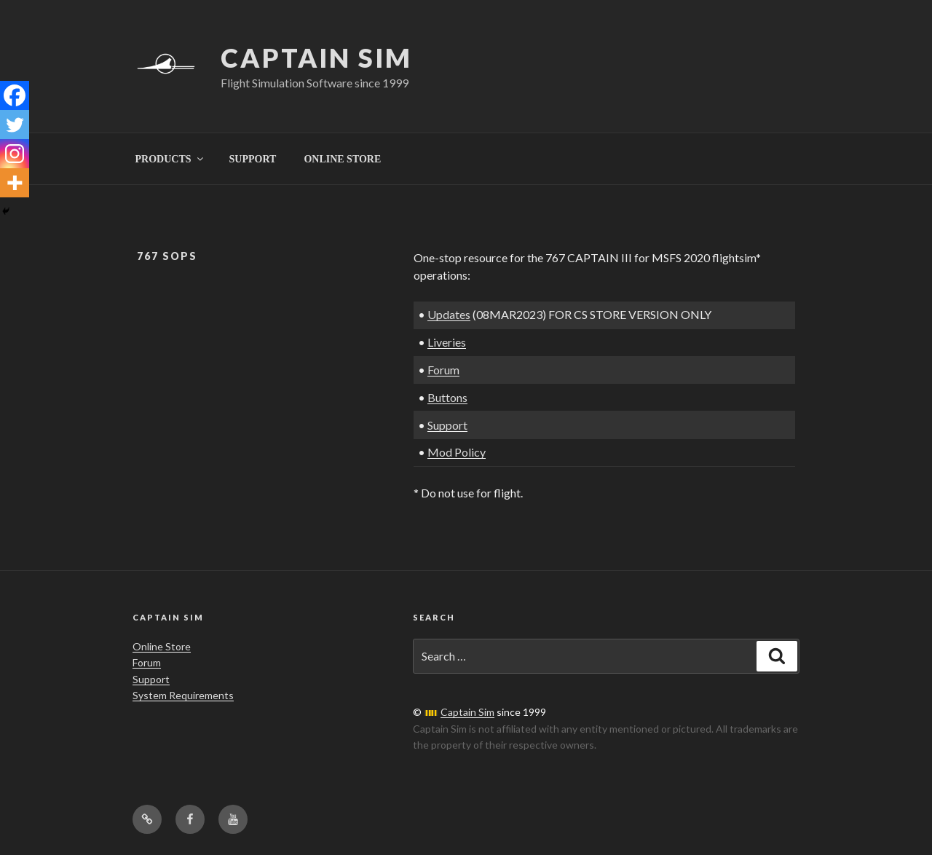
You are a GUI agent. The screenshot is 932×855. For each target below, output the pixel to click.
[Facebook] (14, 95)
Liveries (446, 342)
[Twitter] (14, 124)
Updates (448, 314)
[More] (14, 182)
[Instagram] (14, 153)
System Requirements (183, 695)
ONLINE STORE (342, 159)
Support (447, 425)
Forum (443, 370)
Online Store (162, 646)
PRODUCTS (170, 159)
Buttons (447, 397)
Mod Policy (456, 452)
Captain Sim (316, 58)
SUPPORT (253, 159)
